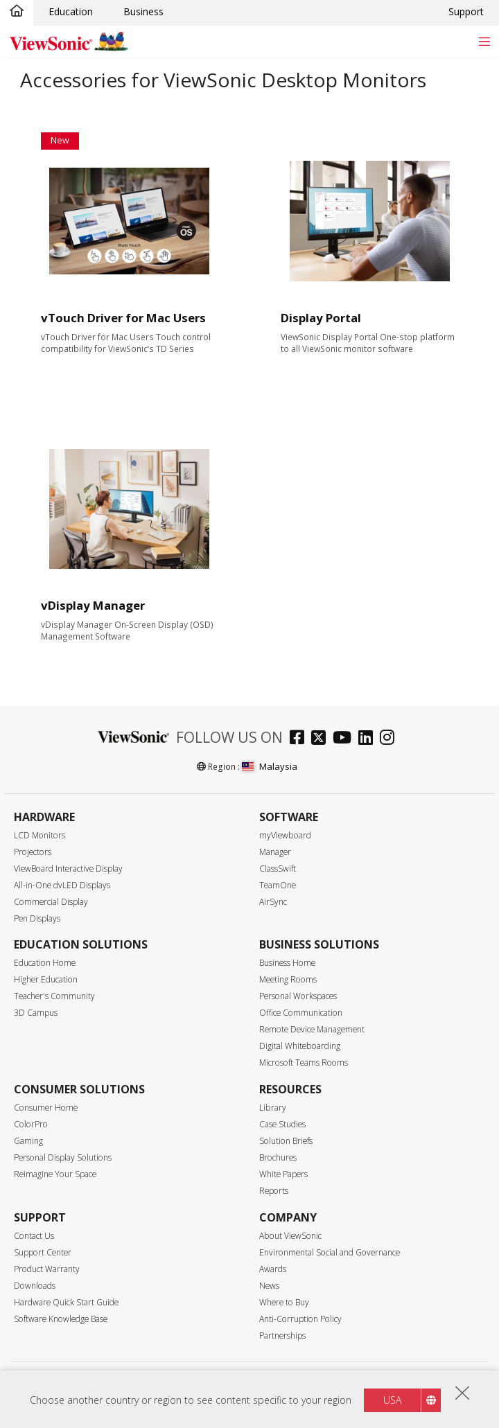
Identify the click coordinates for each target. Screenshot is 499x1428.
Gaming (28, 1141)
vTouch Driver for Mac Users (123, 318)
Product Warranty (47, 1269)
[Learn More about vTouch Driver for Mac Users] (130, 221)
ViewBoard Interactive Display (68, 868)
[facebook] (300, 739)
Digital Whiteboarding (299, 1046)
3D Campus (36, 1013)
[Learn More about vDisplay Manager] (130, 509)
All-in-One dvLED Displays (62, 885)
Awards (272, 1269)
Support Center (42, 1252)
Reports (273, 1191)
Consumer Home (46, 1107)
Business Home (287, 963)
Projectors (32, 852)
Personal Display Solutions (63, 1157)
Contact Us (34, 1236)
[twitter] (322, 739)
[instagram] (390, 739)
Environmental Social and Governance (329, 1252)
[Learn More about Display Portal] (370, 221)
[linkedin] (369, 739)
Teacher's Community (54, 996)
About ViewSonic (290, 1236)
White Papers (283, 1174)
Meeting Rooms (288, 979)
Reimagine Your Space (55, 1174)
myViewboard (285, 835)
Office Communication (300, 1013)
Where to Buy (284, 1302)
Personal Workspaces (298, 996)
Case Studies (282, 1124)
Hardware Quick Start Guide (66, 1302)
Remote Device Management (312, 1029)
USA (392, 1404)
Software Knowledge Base (60, 1319)
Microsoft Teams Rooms (303, 1062)
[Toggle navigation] (484, 41)
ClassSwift (277, 868)
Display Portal (321, 318)
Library (272, 1107)
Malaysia (269, 766)
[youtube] (345, 739)
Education (71, 11)
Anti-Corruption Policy (300, 1319)
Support (466, 11)
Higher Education (46, 979)
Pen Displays (37, 918)
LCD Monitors (39, 835)
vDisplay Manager (93, 605)
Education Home (45, 963)
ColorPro (31, 1124)
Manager (275, 852)
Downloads (34, 1286)
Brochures (278, 1157)
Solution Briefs (286, 1141)
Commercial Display (51, 902)
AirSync (273, 902)
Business (143, 11)
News (269, 1286)
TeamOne (277, 885)
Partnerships (282, 1335)
